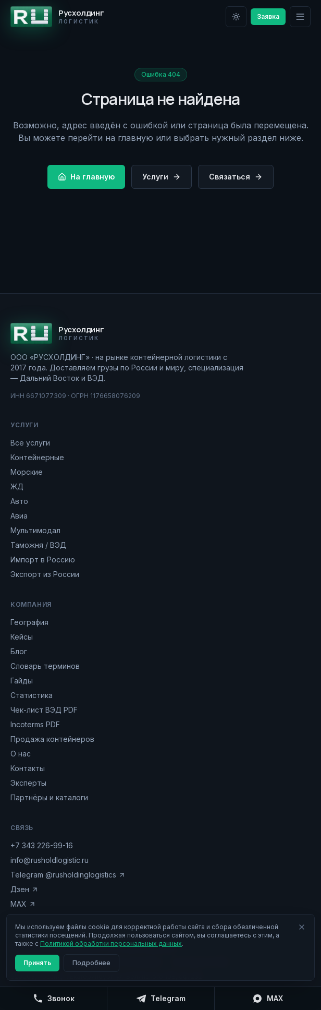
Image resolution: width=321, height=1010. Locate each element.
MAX (23, 903)
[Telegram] (160, 998)
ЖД (16, 486)
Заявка (268, 16)
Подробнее (91, 963)
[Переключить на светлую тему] (236, 16)
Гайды (21, 680)
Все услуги (30, 442)
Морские (26, 471)
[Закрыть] (302, 927)
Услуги (161, 176)
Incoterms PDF (35, 724)
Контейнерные (37, 457)
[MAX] (267, 998)
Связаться (236, 176)
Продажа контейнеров (52, 739)
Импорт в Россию (42, 559)
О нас (20, 753)
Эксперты (28, 782)
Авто (19, 501)
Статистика (31, 695)
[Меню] (300, 16)
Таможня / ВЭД (38, 544)
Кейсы (21, 636)
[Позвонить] (53, 998)
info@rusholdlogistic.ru (49, 860)
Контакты (27, 768)
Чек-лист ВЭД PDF (44, 709)
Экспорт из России (44, 574)
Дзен (24, 889)
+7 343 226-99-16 (41, 845)
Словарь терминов (45, 666)
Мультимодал (35, 530)
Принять (37, 963)
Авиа (19, 515)
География (29, 622)
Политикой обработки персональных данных (111, 943)
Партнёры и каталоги (49, 797)
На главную (86, 176)
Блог (18, 651)
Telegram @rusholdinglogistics (68, 874)
